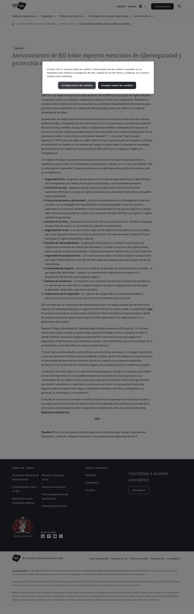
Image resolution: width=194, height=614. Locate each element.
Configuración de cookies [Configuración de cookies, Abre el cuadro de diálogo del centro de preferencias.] (77, 85)
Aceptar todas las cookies (117, 85)
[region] (98, 77)
